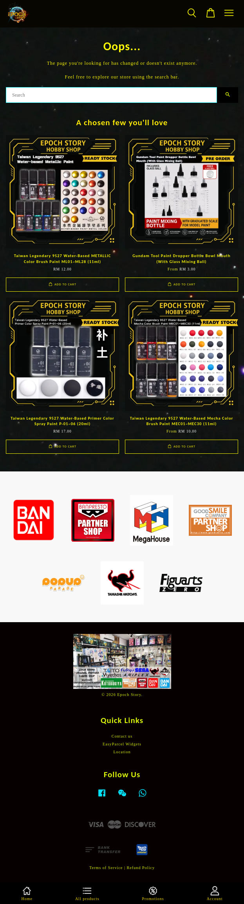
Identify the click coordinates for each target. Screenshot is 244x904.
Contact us (122, 736)
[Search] (111, 95)
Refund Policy (141, 868)
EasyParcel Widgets (122, 744)
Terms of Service (106, 868)
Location (121, 752)
